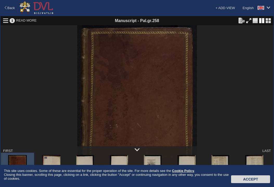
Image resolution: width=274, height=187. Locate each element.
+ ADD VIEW (225, 8)
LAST (266, 151)
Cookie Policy (183, 171)
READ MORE (26, 20)
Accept (250, 179)
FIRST (8, 151)
